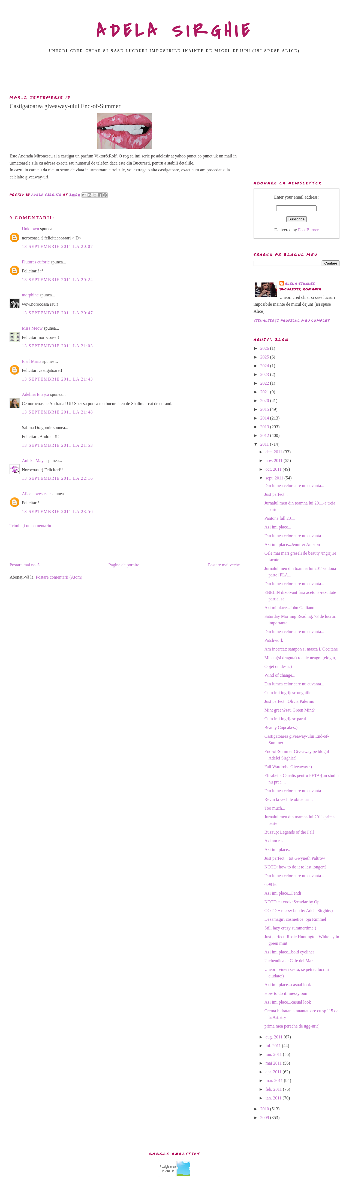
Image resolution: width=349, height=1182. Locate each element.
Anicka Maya (34, 460)
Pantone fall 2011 (279, 518)
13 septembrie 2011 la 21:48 (57, 412)
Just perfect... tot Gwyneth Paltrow (294, 858)
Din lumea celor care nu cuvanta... (294, 485)
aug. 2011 (275, 1037)
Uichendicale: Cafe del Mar (288, 960)
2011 (265, 444)
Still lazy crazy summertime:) (290, 928)
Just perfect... (276, 494)
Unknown (30, 228)
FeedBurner (308, 229)
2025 (265, 357)
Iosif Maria (31, 361)
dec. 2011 (275, 451)
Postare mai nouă (25, 565)
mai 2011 (274, 1063)
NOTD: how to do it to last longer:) (295, 867)
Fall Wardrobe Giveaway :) (288, 766)
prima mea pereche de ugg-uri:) (292, 1026)
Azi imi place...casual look (287, 984)
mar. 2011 (275, 1080)
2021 (265, 392)
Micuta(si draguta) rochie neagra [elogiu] (300, 657)
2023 (265, 374)
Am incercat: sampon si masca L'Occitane (301, 649)
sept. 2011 (275, 478)
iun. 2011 (274, 1054)
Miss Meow (32, 328)
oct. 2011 (274, 469)
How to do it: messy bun (285, 993)
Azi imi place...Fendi (282, 893)
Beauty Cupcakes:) (280, 727)
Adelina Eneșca (35, 394)
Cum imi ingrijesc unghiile (287, 692)
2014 (265, 418)
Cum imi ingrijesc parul (285, 718)
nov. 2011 (275, 460)
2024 (265, 365)
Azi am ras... (275, 840)
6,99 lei (271, 884)
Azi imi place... (277, 527)
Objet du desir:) (278, 666)
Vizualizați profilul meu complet (292, 320)
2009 (265, 1117)
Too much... (274, 808)
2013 (265, 426)
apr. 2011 (274, 1071)
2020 (265, 400)
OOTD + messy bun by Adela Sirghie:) (298, 910)
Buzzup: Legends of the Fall (289, 832)
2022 (265, 383)
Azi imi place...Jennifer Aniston (292, 544)
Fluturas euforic (36, 262)
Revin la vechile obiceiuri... (288, 799)
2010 (265, 1109)
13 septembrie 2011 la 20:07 (57, 246)
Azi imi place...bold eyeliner (289, 952)
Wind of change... (280, 675)
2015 (265, 409)
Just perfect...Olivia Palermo (289, 701)
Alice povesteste (36, 493)
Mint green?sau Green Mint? (289, 710)
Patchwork (273, 640)
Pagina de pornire (124, 565)
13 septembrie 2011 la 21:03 (57, 346)
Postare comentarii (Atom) (59, 577)
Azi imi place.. (277, 849)
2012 (265, 435)
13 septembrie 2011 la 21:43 (57, 379)
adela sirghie (300, 283)
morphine (30, 295)
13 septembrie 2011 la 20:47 (57, 313)
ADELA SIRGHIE (174, 31)
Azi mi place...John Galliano (289, 607)
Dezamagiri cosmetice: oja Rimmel (295, 919)
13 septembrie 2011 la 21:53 (57, 445)
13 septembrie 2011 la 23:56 (57, 511)
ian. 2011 (274, 1098)
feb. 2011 (274, 1089)
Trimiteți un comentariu (30, 525)
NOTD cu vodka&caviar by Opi (292, 902)
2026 (265, 348)
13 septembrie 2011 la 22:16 (57, 478)
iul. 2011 (274, 1045)
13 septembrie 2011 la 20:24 (57, 279)
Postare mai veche (224, 565)
